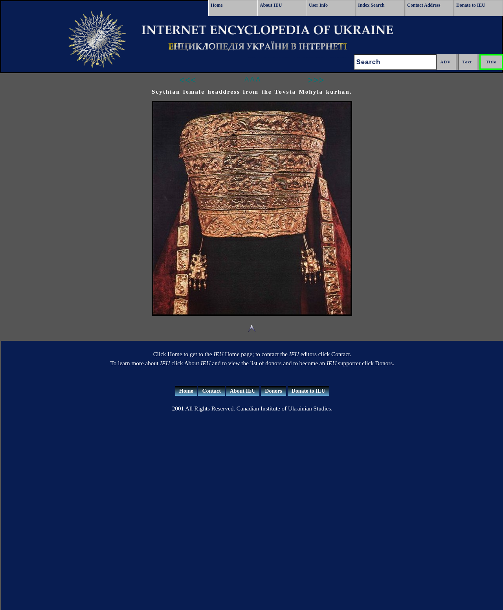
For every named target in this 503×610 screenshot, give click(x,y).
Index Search (371, 5)
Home (217, 5)
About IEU (271, 5)
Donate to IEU (470, 5)
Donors (273, 391)
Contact (211, 391)
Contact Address (424, 5)
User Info (318, 5)
